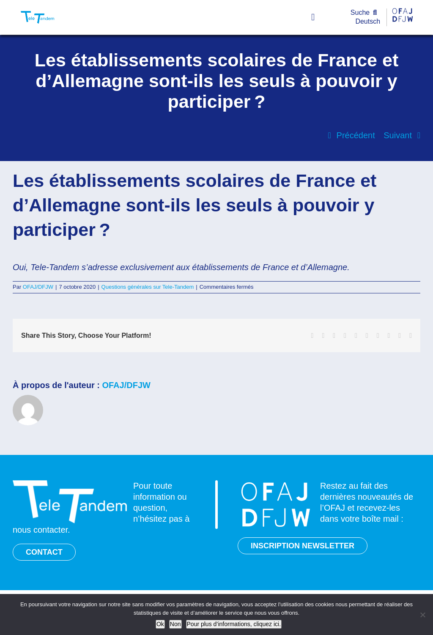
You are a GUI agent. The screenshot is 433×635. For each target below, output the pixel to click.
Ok (160, 624)
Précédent (356, 135)
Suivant (398, 135)
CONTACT (44, 552)
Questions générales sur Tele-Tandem (147, 287)
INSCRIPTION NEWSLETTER (302, 546)
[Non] (422, 614)
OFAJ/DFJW (38, 287)
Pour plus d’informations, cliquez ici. (234, 624)
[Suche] (365, 12)
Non (175, 624)
